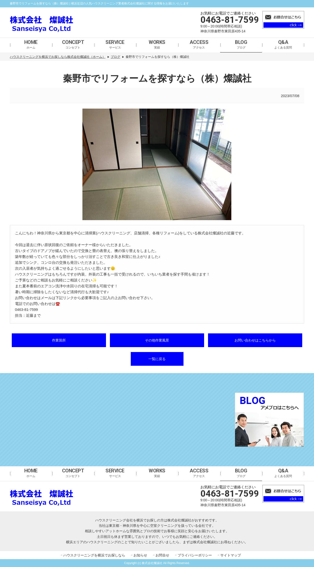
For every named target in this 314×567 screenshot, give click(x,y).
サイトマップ (230, 555)
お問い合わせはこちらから (255, 340)
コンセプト (73, 44)
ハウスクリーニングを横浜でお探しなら (94, 555)
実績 (157, 44)
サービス (114, 44)
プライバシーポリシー (195, 555)
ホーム (31, 44)
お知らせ (140, 555)
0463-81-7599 (229, 19)
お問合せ (162, 555)
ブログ (241, 44)
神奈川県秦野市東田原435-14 (223, 31)
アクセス (199, 44)
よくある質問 (283, 44)
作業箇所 (59, 340)
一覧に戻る (157, 359)
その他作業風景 (157, 340)
